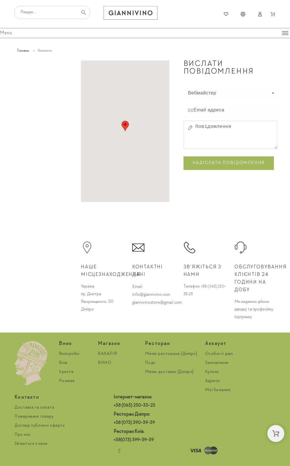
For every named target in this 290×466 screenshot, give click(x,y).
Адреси (212, 381)
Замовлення (217, 363)
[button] (275, 433)
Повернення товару (34, 417)
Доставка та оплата (34, 407)
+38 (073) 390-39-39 (134, 423)
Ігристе (66, 372)
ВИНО (104, 363)
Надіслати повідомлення (229, 163)
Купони (212, 372)
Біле (63, 363)
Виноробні (69, 354)
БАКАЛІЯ (108, 354)
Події (150, 363)
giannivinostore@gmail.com (157, 303)
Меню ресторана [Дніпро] (171, 354)
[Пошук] (52, 12)
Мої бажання (218, 390)
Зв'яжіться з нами (31, 444)
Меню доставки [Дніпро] (169, 372)
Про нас (22, 435)
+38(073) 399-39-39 (134, 440)
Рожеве (67, 381)
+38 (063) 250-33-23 (134, 406)
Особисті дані (219, 354)
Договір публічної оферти (39, 426)
